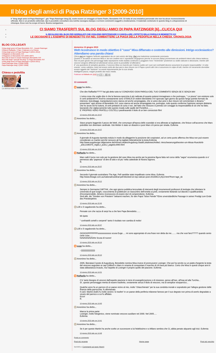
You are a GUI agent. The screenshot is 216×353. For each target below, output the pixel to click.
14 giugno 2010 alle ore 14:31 (91, 272)
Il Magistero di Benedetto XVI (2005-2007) (18, 56)
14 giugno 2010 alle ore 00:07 (91, 225)
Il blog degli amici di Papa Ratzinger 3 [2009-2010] (77, 11)
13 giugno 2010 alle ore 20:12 (91, 181)
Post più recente (81, 342)
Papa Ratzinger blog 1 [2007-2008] (15, 65)
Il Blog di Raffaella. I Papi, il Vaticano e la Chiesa (20, 50)
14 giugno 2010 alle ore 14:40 (91, 303)
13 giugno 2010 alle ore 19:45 (91, 149)
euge (79, 87)
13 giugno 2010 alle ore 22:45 (91, 203)
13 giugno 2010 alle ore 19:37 (91, 115)
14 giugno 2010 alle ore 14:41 (91, 320)
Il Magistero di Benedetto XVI (13, 54)
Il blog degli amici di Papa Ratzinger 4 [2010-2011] (21, 61)
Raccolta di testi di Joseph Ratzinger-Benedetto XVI (21, 58)
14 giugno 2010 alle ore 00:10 (91, 242)
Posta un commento (81, 337)
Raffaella (81, 153)
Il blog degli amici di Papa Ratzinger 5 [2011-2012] (21, 52)
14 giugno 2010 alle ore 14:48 (91, 333)
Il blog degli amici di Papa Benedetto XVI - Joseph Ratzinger (24, 48)
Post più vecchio (207, 342)
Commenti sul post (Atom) (93, 347)
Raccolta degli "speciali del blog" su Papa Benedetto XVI (23, 59)
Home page (144, 342)
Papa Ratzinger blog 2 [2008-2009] (15, 63)
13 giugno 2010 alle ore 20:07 (91, 166)
